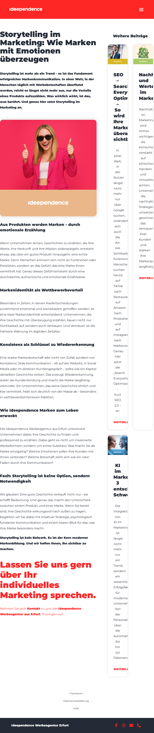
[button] (141, 9)
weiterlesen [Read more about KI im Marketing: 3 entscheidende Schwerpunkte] (124, 669)
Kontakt (33, 608)
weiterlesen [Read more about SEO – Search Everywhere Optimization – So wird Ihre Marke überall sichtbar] (124, 422)
